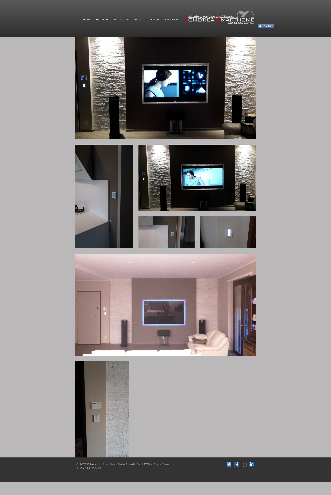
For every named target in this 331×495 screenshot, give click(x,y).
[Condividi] (266, 26)
